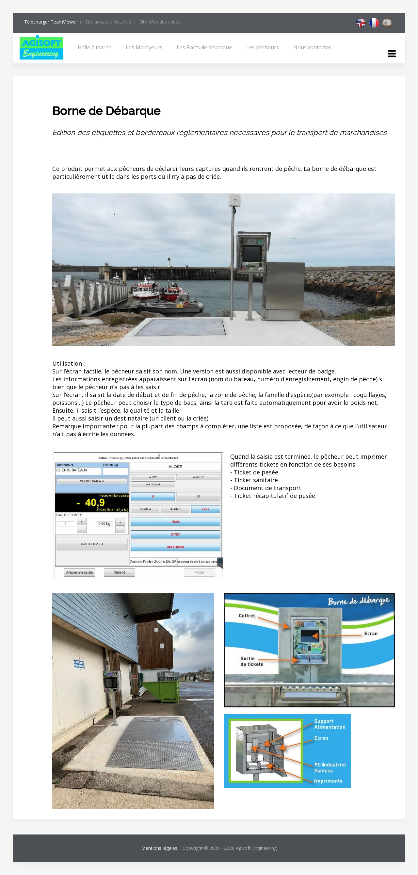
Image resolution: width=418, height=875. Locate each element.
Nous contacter (312, 47)
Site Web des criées (160, 22)
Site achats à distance (108, 22)
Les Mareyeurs (144, 47)
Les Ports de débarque (204, 47)
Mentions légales (159, 848)
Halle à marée (94, 47)
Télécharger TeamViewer (50, 22)
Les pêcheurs (262, 47)
